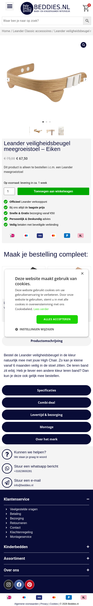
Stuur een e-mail (27, 480)
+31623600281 (23, 471)
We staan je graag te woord (30, 457)
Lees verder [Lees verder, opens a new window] (41, 309)
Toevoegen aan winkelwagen (53, 191)
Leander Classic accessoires (32, 31)
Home (6, 31)
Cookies (54, 604)
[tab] (46, 341)
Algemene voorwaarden (26, 604)
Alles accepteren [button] (57, 319)
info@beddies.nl (23, 485)
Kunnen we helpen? (30, 452)
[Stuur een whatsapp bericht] (7, 468)
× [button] (82, 273)
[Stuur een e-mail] (7, 482)
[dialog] (46, 303)
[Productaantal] (9, 191)
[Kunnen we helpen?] (7, 454)
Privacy (44, 604)
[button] (9, 6)
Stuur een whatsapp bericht (36, 466)
